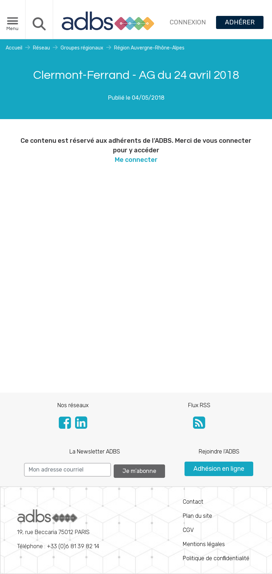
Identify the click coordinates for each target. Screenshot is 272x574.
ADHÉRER (240, 22)
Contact (193, 501)
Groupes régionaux (82, 48)
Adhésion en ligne (218, 469)
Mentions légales (204, 544)
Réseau (41, 48)
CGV (188, 530)
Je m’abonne (139, 471)
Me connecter (136, 160)
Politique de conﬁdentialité (216, 558)
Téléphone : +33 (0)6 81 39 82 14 (58, 529)
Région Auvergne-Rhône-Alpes (149, 48)
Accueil (14, 48)
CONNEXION (188, 22)
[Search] (67, 469)
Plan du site (197, 515)
